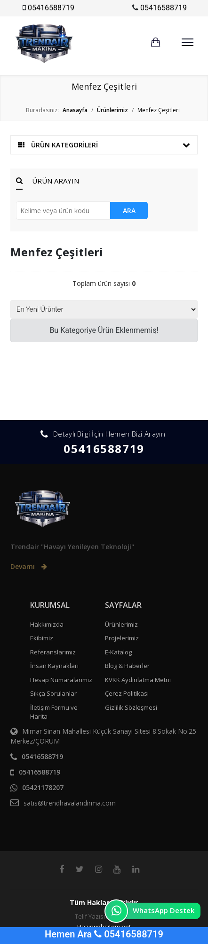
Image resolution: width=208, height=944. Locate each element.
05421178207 (43, 787)
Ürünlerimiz (121, 624)
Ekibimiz (41, 638)
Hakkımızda (47, 624)
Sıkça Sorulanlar (53, 693)
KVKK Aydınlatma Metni (138, 679)
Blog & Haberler (127, 665)
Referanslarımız (53, 652)
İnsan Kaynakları (54, 665)
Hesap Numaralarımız (61, 679)
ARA (129, 210)
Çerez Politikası (127, 693)
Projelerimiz (122, 638)
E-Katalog (118, 652)
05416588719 (51, 7)
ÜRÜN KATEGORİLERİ (104, 144)
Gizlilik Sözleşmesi (131, 707)
